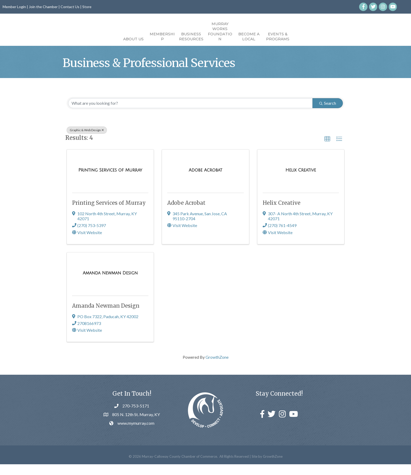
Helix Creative (281, 213)
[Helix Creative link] (300, 181)
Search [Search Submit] (327, 113)
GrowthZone (217, 367)
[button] (327, 149)
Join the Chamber (43, 6)
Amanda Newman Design (105, 316)
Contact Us (70, 6)
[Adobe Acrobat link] (205, 181)
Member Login (14, 6)
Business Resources (161, 37)
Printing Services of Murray (109, 213)
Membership (132, 37)
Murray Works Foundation (250, 31)
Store (86, 6)
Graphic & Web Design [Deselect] (87, 140)
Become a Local (278, 37)
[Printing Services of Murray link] (110, 181)
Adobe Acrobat (186, 213)
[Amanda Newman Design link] (110, 283)
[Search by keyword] (190, 114)
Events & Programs (307, 37)
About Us (103, 39)
